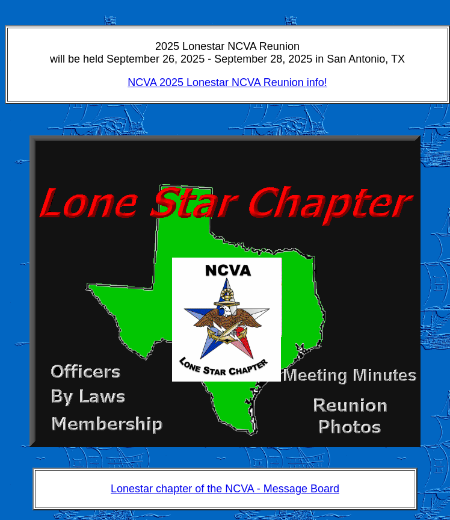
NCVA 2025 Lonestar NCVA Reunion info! (227, 82)
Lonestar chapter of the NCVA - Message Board (225, 489)
